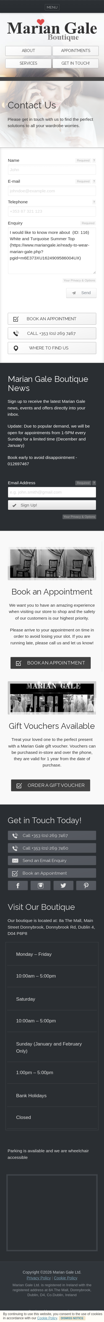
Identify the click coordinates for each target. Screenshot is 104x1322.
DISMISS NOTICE (72, 1318)
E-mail (14, 181)
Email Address (21, 482)
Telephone (18, 201)
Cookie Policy (47, 1318)
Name (13, 160)
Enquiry (15, 223)
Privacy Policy (39, 1278)
